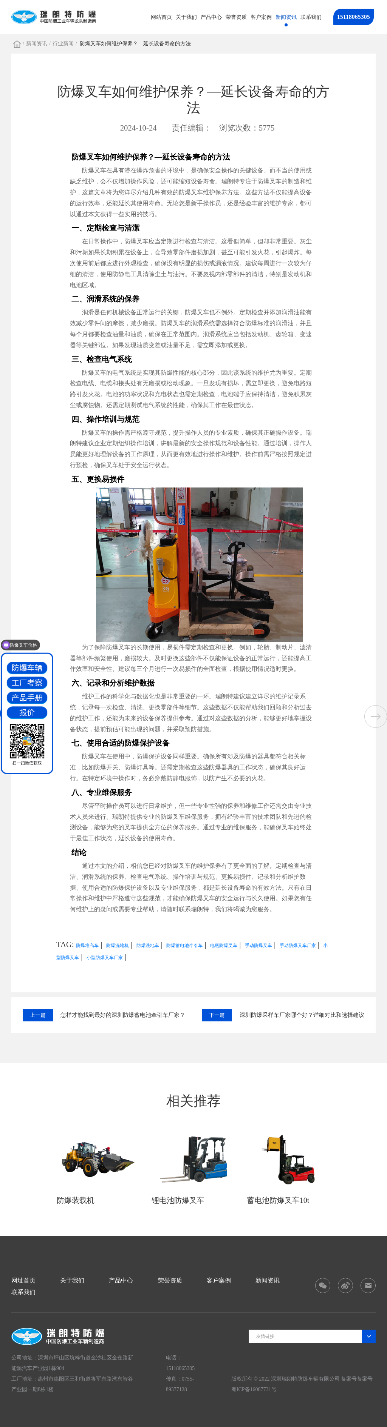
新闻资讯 (286, 17)
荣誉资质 (236, 17)
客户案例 (261, 17)
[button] (375, 716)
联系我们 (311, 17)
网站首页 (161, 17)
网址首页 (23, 1280)
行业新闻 (63, 43)
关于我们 (186, 17)
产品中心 (211, 17)
